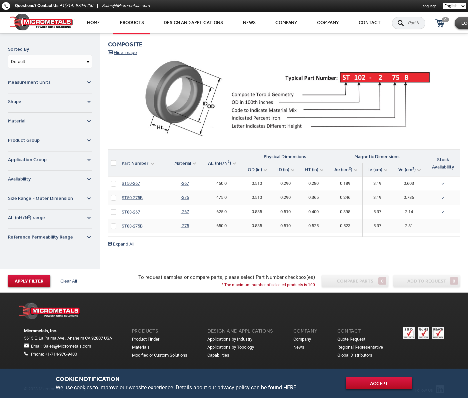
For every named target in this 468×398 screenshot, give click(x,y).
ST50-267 (131, 183)
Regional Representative (360, 347)
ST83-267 (131, 212)
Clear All (68, 281)
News (249, 22)
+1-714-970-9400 (61, 354)
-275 (185, 197)
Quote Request (351, 339)
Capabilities (218, 355)
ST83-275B (132, 226)
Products (132, 22)
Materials (141, 347)
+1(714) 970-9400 (76, 5)
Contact (370, 22)
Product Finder (145, 339)
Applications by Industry (229, 339)
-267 (185, 183)
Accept (379, 383)
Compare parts (361, 281)
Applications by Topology (230, 347)
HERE (289, 387)
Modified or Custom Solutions (159, 355)
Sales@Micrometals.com (125, 5)
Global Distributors (354, 355)
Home (93, 22)
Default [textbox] (18, 61)
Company (286, 22)
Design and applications (193, 22)
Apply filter (29, 281)
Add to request (432, 281)
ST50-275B (132, 197)
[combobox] (50, 61)
